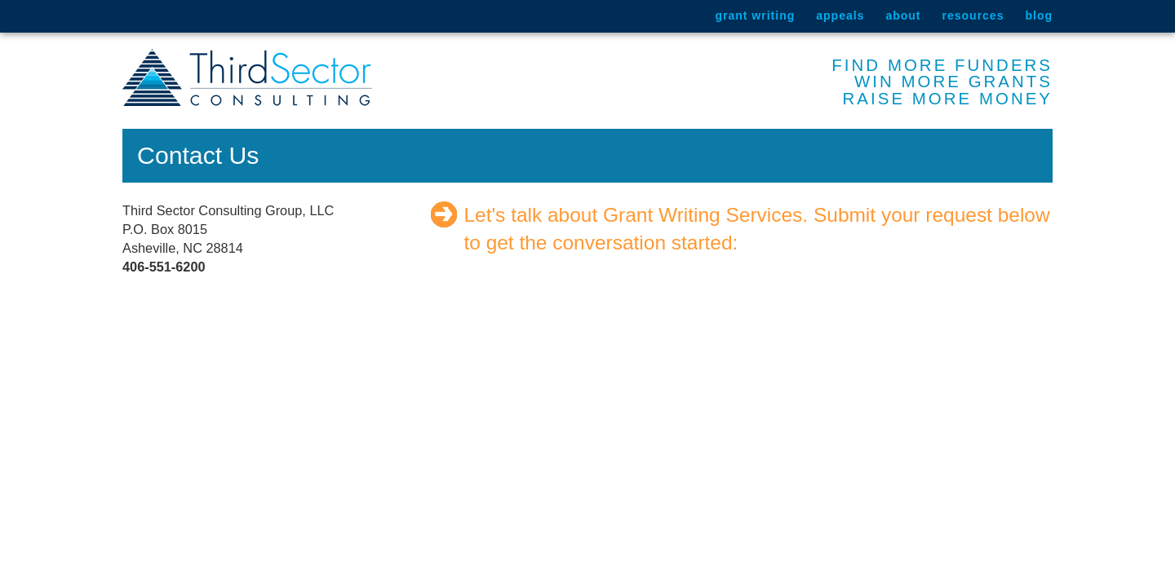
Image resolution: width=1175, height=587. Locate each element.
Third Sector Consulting (247, 77)
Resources (973, 15)
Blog (1039, 15)
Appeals (840, 15)
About (902, 15)
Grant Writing (755, 15)
